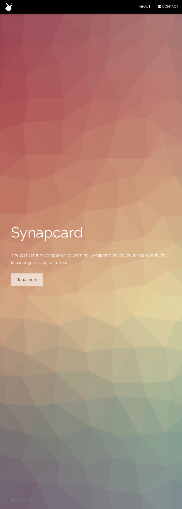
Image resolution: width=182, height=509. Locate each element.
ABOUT (144, 7)
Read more (27, 279)
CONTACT (168, 7)
